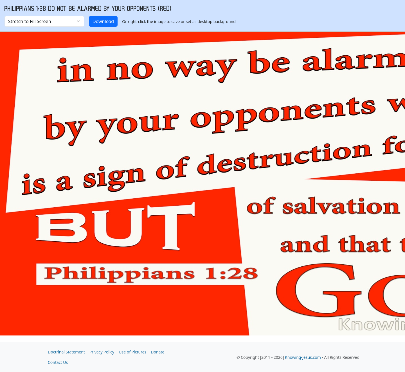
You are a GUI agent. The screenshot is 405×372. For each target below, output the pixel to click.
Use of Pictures (132, 352)
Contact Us (58, 362)
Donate (157, 352)
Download (103, 21)
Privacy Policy (101, 352)
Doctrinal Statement (66, 352)
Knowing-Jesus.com (303, 357)
